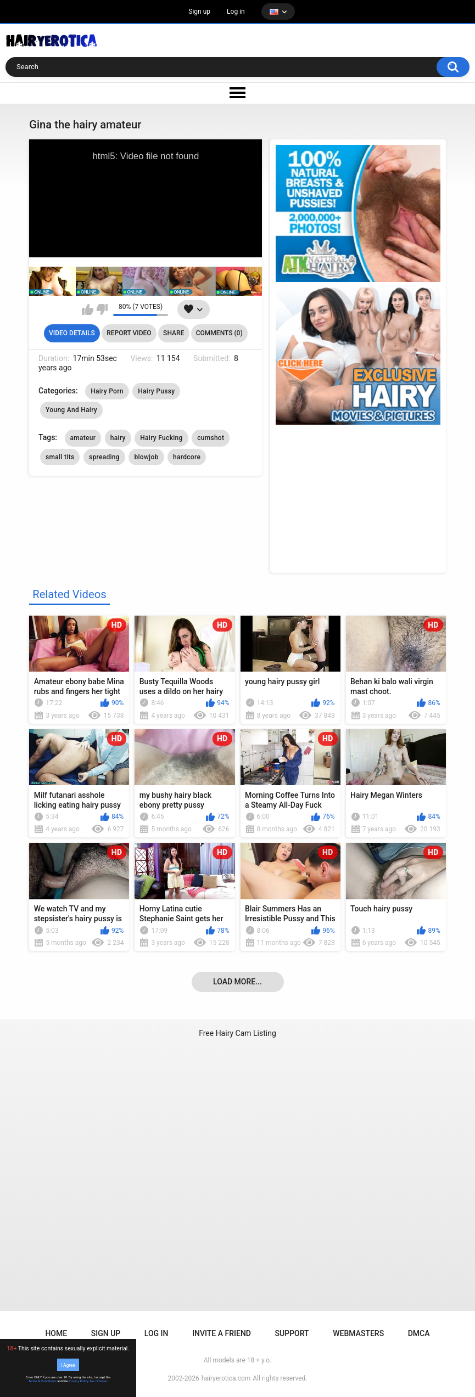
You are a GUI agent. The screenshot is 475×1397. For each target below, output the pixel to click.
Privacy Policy (78, 1381)
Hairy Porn (107, 391)
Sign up (199, 11)
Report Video (129, 333)
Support (292, 1333)
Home (56, 1333)
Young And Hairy (71, 410)
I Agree (68, 1364)
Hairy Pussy (156, 391)
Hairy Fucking (161, 438)
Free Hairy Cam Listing (237, 1033)
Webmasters (358, 1333)
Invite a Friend (221, 1333)
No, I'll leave (98, 1381)
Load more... (237, 981)
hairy (118, 438)
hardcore (186, 457)
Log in (236, 11)
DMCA (419, 1333)
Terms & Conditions (43, 1381)
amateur (83, 438)
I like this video (87, 309)
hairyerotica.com (226, 1378)
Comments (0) (219, 333)
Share (173, 333)
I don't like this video (102, 309)
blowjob (146, 457)
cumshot (210, 438)
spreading (104, 457)
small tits (60, 457)
